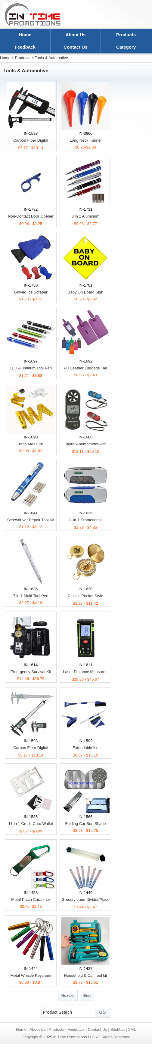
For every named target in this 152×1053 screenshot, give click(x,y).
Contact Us (75, 47)
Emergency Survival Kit (31, 671)
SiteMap (117, 1029)
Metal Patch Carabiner (30, 899)
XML (132, 1029)
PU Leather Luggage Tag (85, 368)
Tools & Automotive (51, 58)
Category (126, 47)
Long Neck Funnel (85, 140)
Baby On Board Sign (86, 292)
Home (25, 34)
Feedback (25, 47)
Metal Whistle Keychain (30, 975)
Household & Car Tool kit (85, 975)
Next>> (67, 995)
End (87, 995)
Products (126, 34)
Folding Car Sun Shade (85, 823)
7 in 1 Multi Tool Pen (30, 596)
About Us (76, 34)
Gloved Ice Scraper (30, 292)
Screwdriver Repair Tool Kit (30, 520)
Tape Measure (30, 444)
